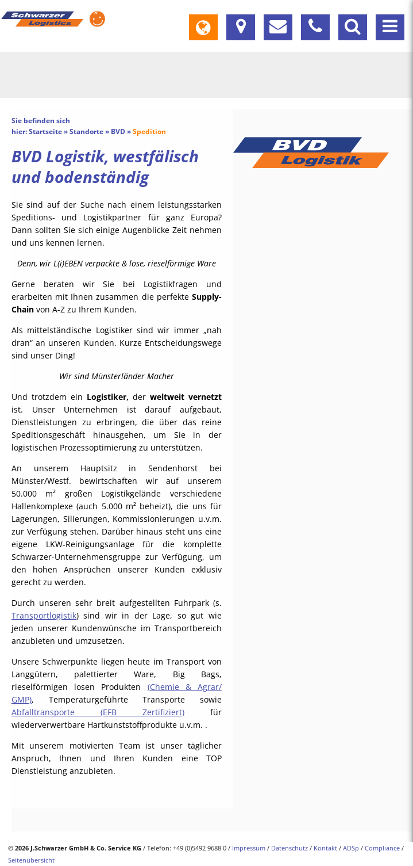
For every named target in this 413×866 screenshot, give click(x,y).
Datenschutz (289, 848)
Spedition (149, 131)
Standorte (86, 131)
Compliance (382, 848)
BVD (118, 131)
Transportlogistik (43, 615)
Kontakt (325, 848)
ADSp (351, 848)
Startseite (45, 131)
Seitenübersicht (31, 860)
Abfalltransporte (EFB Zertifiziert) (97, 712)
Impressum (248, 848)
